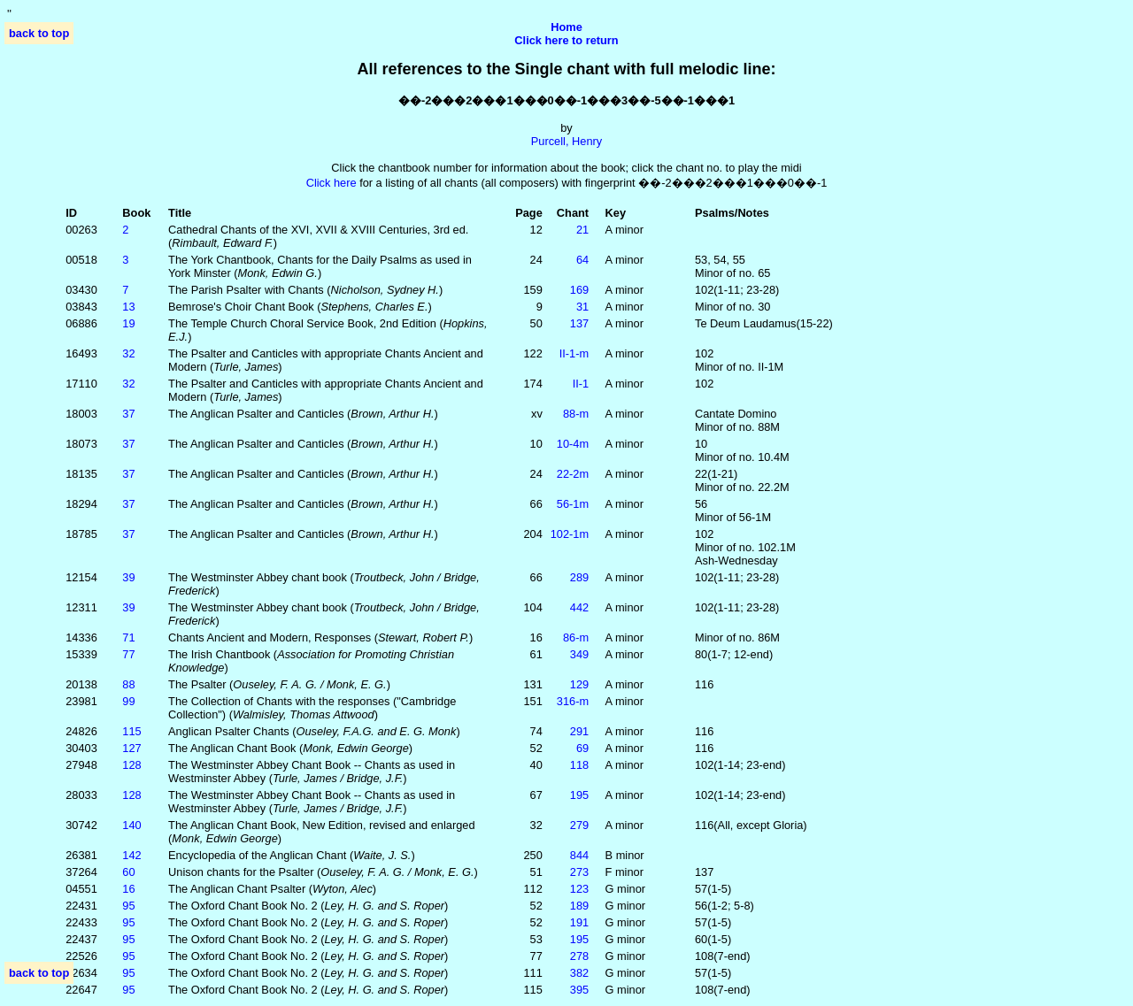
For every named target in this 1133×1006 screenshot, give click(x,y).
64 (582, 259)
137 (579, 323)
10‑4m (573, 443)
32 (128, 353)
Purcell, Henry (566, 141)
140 (131, 825)
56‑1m (573, 504)
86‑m (576, 637)
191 (579, 922)
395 (579, 989)
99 (128, 701)
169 (579, 289)
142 (131, 855)
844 (579, 855)
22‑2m (573, 473)
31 (582, 306)
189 (579, 905)
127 (131, 748)
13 (128, 306)
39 (128, 577)
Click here (331, 182)
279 (579, 825)
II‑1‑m (574, 353)
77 (128, 654)
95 (128, 905)
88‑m (576, 413)
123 (579, 888)
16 (128, 888)
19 (128, 323)
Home (566, 27)
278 (579, 956)
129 (579, 684)
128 (131, 765)
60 (128, 872)
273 (579, 872)
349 (579, 654)
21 (582, 229)
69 (582, 748)
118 (579, 765)
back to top (39, 33)
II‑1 (581, 383)
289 (579, 577)
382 (579, 972)
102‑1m (570, 534)
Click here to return (566, 40)
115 (131, 731)
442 (579, 607)
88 (128, 684)
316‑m (573, 701)
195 (579, 795)
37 (128, 413)
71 (128, 637)
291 (579, 731)
